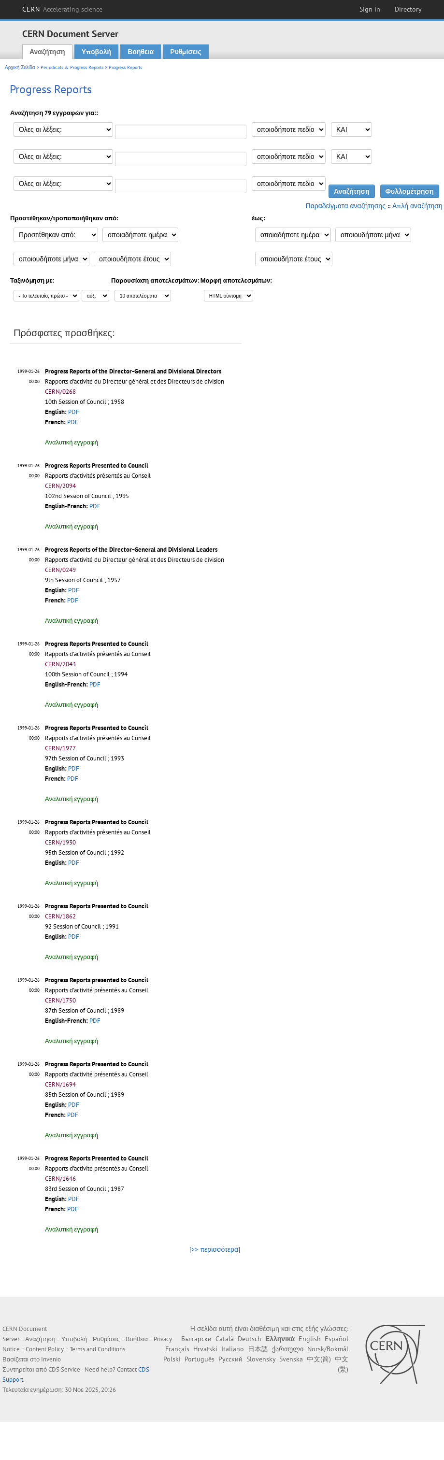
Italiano (232, 1349)
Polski (172, 1359)
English (310, 1338)
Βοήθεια (141, 51)
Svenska (291, 1359)
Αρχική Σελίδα (20, 67)
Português (200, 1359)
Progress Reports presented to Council (96, 980)
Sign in (369, 9)
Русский (230, 1359)
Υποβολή (96, 51)
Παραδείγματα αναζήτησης (346, 205)
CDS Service (64, 1369)
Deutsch (249, 1338)
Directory (408, 9)
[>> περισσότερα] (214, 1249)
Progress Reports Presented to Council (96, 465)
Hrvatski (205, 1349)
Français (177, 1349)
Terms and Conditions (97, 1349)
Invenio (51, 1359)
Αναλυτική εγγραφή (71, 442)
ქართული (287, 1349)
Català (224, 1338)
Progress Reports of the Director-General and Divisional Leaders (131, 549)
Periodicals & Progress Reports (72, 67)
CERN (62, 9)
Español (336, 1338)
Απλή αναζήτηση (417, 205)
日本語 (258, 1349)
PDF (73, 412)
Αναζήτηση (47, 51)
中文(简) (319, 1359)
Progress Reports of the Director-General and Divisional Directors (133, 371)
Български (196, 1338)
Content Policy (45, 1349)
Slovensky (260, 1359)
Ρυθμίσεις (185, 51)
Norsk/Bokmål (327, 1349)
